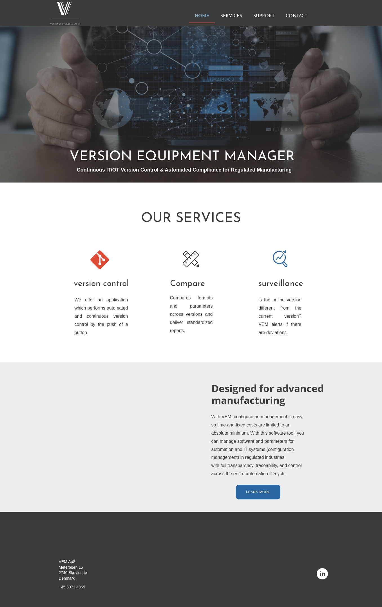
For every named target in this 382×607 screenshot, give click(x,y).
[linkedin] (322, 573)
